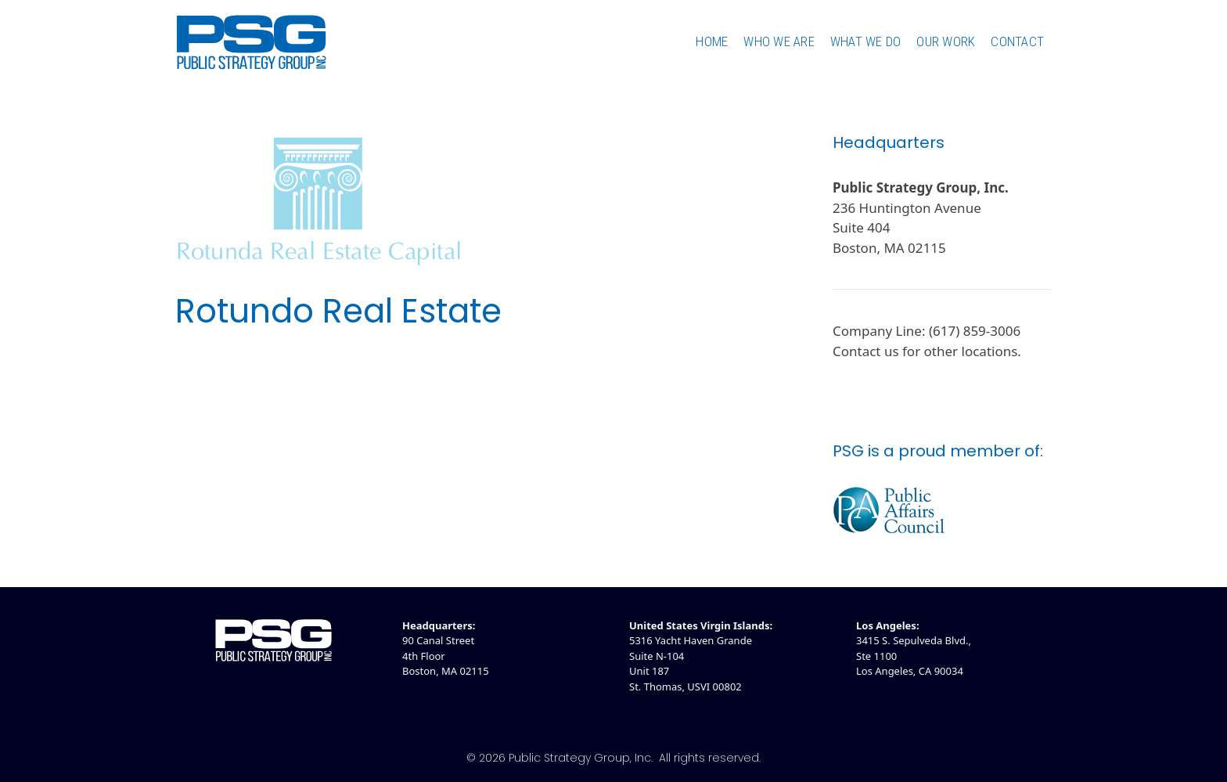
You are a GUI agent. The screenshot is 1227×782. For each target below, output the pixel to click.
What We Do (865, 41)
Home (712, 41)
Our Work (945, 41)
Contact (1017, 41)
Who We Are (779, 41)
